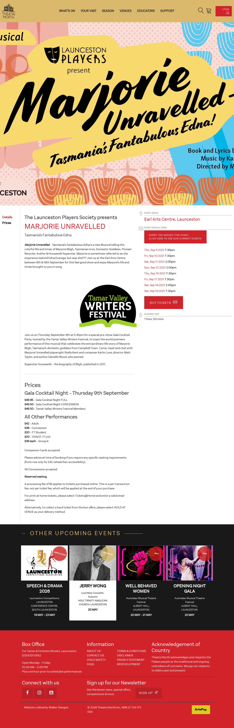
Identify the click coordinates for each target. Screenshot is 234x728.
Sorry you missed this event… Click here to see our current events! (175, 237)
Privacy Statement (131, 660)
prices (6, 223)
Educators (146, 11)
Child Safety (96, 660)
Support (167, 11)
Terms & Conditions (131, 651)
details (7, 217)
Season (108, 11)
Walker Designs (58, 707)
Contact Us (95, 655)
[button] (201, 11)
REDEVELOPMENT (129, 664)
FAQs (90, 664)
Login (225, 11)
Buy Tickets (164, 302)
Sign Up (148, 693)
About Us (94, 651)
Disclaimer (125, 655)
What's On (67, 11)
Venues (125, 11)
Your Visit (88, 11)
